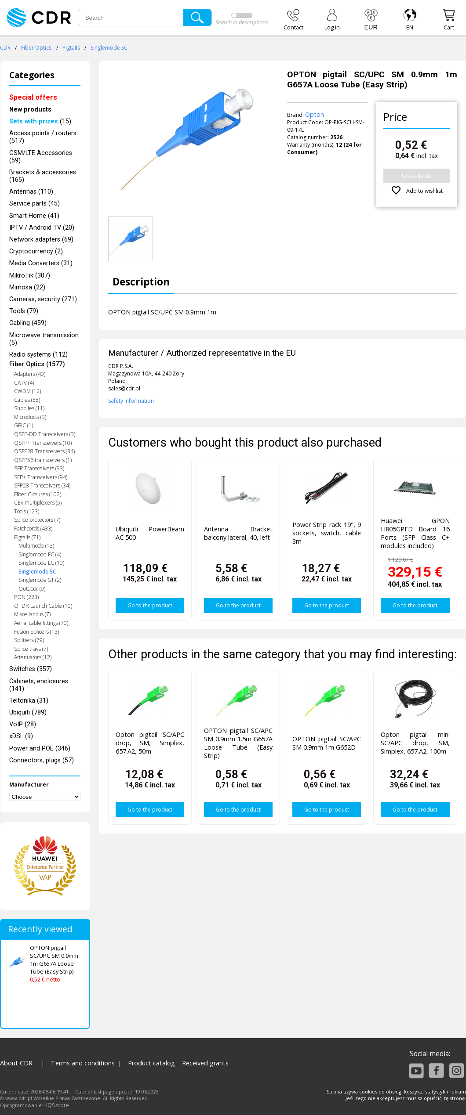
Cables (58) (27, 400)
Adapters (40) (29, 374)
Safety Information (131, 400)
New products (30, 109)
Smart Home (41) (34, 216)
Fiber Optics (36, 47)
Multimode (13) (36, 545)
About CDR (16, 1063)
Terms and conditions (83, 1063)
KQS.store (56, 1105)
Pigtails (71, 47)
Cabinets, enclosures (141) (38, 685)
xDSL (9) (21, 736)
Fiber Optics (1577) (37, 364)
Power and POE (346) (39, 748)
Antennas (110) (31, 191)
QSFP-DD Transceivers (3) (44, 434)
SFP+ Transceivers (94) (40, 477)
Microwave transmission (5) (44, 339)
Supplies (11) (29, 408)
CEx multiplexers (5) (38, 502)
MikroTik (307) (29, 275)
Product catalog (151, 1063)
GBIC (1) (23, 425)
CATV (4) (24, 382)
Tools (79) (23, 311)
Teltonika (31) (28, 700)
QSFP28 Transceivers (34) (44, 451)
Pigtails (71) (27, 537)
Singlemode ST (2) (39, 580)
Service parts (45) (34, 203)
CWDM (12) (27, 391)
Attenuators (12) (32, 657)
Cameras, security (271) (43, 299)
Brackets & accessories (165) (42, 176)
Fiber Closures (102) (37, 494)
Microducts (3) (30, 417)
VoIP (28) (22, 724)
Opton (314, 114)
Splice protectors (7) (37, 519)
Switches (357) (30, 669)
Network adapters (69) (41, 239)
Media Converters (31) (41, 263)
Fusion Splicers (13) (36, 631)
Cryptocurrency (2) (36, 251)
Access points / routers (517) (42, 137)
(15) (40, 121)
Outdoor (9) (31, 588)
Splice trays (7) (31, 649)
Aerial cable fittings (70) (41, 623)
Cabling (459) (28, 323)
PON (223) (26, 597)
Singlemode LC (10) (41, 563)
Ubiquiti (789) (28, 712)
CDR (5, 47)
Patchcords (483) (33, 528)
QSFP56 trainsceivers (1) (43, 460)
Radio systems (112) (38, 354)
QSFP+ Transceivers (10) (43, 443)
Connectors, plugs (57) (41, 760)
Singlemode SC (109, 47)
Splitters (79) (29, 640)
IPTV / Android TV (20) (41, 227)
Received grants (205, 1063)
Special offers (33, 97)
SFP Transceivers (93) (39, 468)
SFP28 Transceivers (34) (42, 485)
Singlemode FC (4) (39, 554)
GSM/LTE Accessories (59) (40, 156)
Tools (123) (26, 511)
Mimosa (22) (27, 287)
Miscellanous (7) (32, 614)
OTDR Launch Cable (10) (43, 606)
